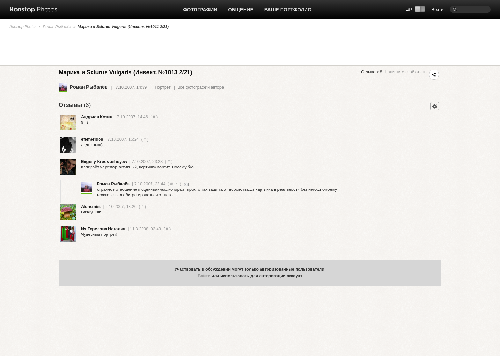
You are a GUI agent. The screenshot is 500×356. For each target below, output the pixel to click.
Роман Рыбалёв (57, 27)
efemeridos (92, 139)
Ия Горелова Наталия (103, 228)
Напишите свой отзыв (406, 72)
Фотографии (200, 9)
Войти (437, 9)
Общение (240, 9)
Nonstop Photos (22, 27)
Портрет (162, 87)
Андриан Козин (96, 117)
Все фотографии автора (200, 87)
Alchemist (91, 206)
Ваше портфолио (288, 9)
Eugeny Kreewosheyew (104, 161)
